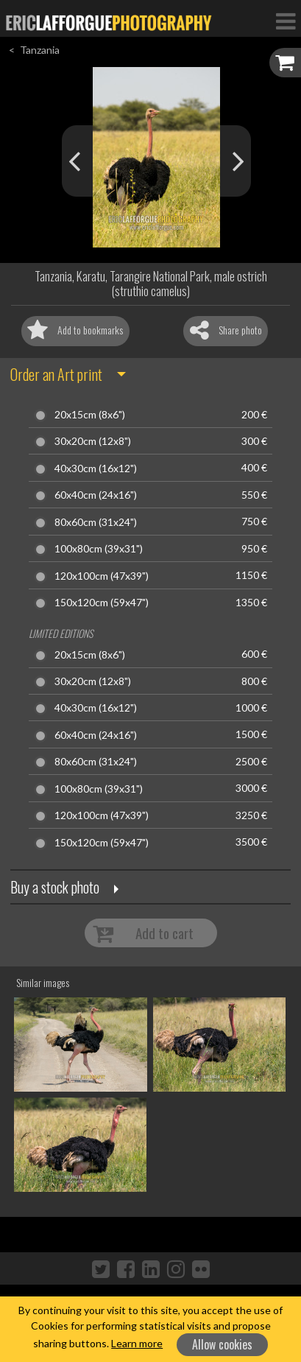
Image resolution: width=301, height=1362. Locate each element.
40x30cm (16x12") (95, 468)
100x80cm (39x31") (98, 549)
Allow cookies (222, 1344)
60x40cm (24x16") (95, 495)
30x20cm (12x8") (92, 441)
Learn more (137, 1343)
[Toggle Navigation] (285, 20)
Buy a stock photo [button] (54, 887)
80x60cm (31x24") (95, 522)
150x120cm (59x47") (101, 602)
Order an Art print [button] (56, 374)
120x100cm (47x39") (101, 576)
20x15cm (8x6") (89, 415)
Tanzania (40, 49)
